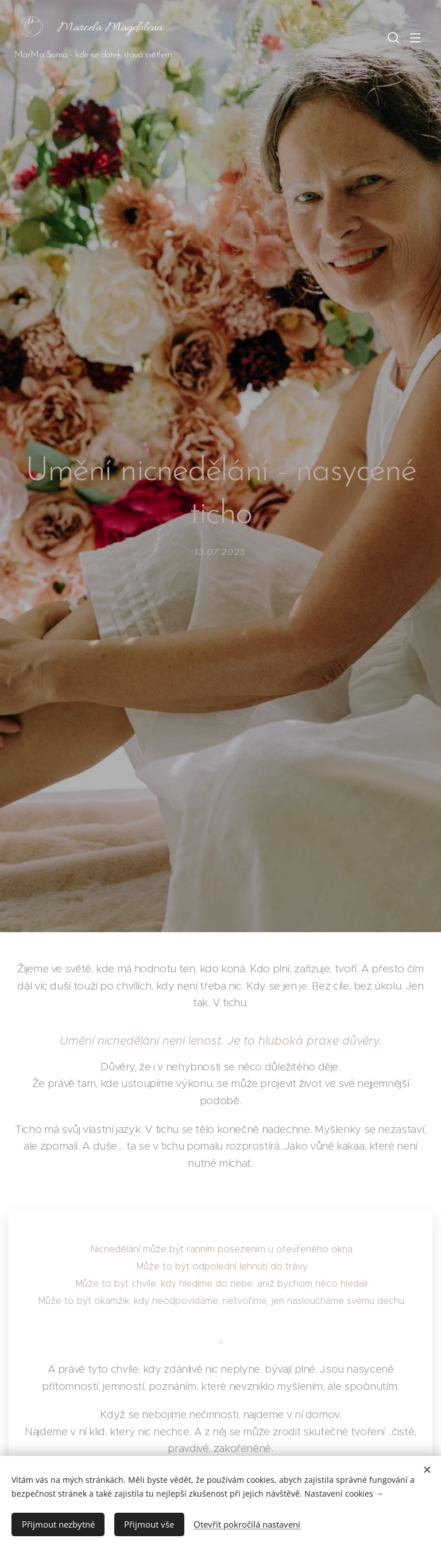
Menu (415, 37)
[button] (392, 37)
